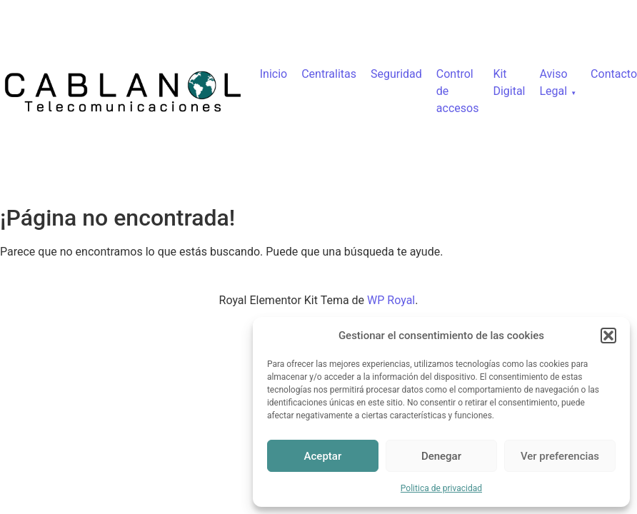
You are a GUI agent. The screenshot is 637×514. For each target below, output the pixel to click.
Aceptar (323, 456)
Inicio (273, 74)
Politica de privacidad (441, 488)
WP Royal (391, 300)
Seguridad (396, 74)
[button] (608, 335)
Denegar (441, 456)
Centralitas (328, 74)
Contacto (614, 74)
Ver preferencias (560, 456)
